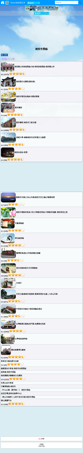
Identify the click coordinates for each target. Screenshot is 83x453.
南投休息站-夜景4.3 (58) (14, 154)
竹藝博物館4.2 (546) (13, 225)
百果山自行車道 (7, 383)
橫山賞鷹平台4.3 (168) (13, 402)
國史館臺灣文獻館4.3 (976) (13, 352)
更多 (42, 444)
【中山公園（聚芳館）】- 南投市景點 (15, 390)
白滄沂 (11, 283)
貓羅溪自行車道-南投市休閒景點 (13, 369)
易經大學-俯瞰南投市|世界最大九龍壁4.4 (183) (23, 139)
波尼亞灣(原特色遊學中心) (11, 393)
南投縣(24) (6, 59)
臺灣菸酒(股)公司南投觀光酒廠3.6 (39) (20, 255)
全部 (12, 59)
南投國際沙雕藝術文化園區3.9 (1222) (13, 377)
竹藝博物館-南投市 (8, 386)
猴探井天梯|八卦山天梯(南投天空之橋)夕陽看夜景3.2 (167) (28, 199)
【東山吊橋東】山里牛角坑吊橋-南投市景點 (18, 397)
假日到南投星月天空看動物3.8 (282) (19, 270)
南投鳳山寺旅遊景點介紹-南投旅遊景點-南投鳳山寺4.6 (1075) (27, 69)
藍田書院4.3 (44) (12, 109)
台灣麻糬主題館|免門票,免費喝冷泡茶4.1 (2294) (23, 326)
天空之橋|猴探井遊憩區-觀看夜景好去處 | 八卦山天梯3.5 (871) (29, 296)
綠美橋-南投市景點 (8, 372)
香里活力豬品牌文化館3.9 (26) (12, 363)
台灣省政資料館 (14, 339)
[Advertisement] (41, 30)
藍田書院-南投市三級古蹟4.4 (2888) (18, 124)
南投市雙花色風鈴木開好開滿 (20, 97)
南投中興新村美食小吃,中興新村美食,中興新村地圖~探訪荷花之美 (34, 212)
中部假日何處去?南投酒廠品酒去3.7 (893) (21, 311)
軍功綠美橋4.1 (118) (13, 240)
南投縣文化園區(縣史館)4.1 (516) (18, 83)
